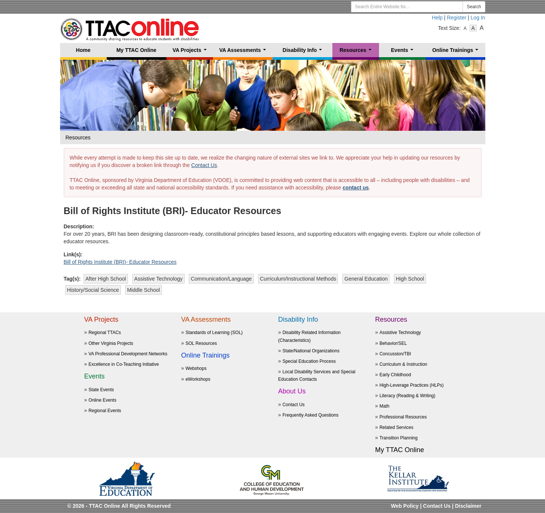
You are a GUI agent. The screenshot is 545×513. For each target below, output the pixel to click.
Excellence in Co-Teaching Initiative (123, 364)
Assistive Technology (400, 332)
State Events (101, 389)
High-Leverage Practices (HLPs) (411, 385)
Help (437, 18)
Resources (356, 52)
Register (456, 18)
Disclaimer (468, 506)
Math (384, 406)
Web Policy (405, 506)
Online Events (102, 400)
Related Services (396, 427)
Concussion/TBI (395, 353)
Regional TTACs (104, 332)
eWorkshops (197, 379)
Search (474, 6)
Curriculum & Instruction (403, 364)
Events (403, 52)
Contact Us (204, 165)
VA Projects (190, 52)
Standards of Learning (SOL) (213, 332)
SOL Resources (201, 343)
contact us (356, 188)
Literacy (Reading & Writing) (407, 395)
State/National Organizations (310, 350)
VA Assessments (244, 52)
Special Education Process (309, 361)
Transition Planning (398, 438)
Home (83, 50)
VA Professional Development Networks (127, 353)
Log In (478, 18)
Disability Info (304, 52)
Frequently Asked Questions (310, 415)
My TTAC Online (136, 50)
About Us (292, 391)
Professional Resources (403, 417)
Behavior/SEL (393, 343)
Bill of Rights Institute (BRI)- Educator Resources (120, 262)
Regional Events (104, 410)
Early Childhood (395, 374)
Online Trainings (456, 52)
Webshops (195, 368)
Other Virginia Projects (110, 343)
